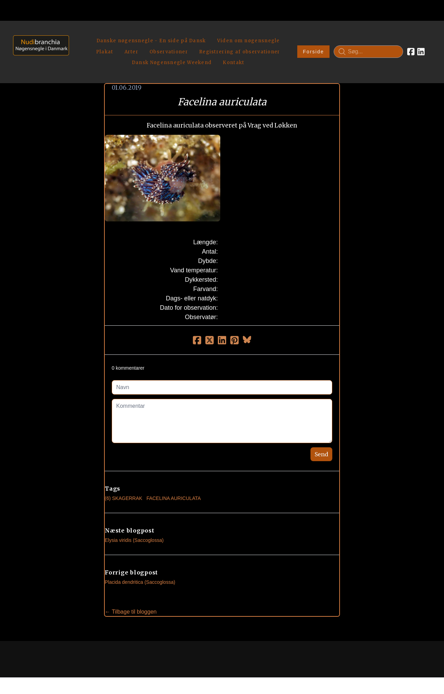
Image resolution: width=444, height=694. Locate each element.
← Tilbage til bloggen (130, 595)
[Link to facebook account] (411, 43)
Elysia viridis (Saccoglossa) (134, 524)
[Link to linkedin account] (421, 43)
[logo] (38, 43)
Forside (313, 43)
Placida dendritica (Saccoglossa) (140, 566)
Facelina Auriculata (173, 482)
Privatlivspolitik (288, 665)
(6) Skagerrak (123, 482)
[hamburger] (77, 34)
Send (321, 437)
